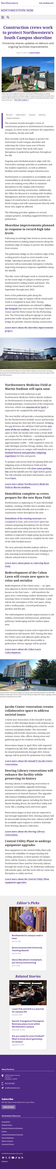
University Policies (8, 1144)
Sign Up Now (8, 1107)
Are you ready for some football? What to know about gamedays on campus (28, 1039)
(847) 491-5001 (10, 1083)
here (13, 478)
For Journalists (46, 3)
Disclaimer (5, 1161)
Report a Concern (7, 1141)
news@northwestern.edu (12, 1087)
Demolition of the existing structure (23, 518)
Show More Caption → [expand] (21, 100)
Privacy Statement (8, 1138)
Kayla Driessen (35, 53)
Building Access (7, 1125)
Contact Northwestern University (12, 1134)
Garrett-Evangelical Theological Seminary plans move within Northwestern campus (28, 1024)
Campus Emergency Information (12, 1128)
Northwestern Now (17, 10)
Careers (4, 1131)
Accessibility (6, 1122)
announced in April (36, 407)
